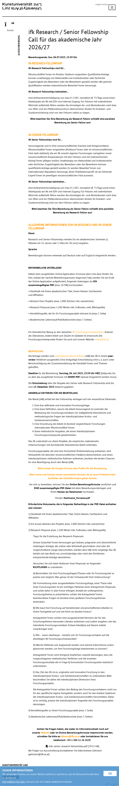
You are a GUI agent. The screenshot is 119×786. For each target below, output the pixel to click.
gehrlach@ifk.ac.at (39, 754)
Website (45, 732)
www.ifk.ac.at (102, 339)
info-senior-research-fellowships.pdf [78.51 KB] (74, 746)
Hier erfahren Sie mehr (13, 781)
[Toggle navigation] (112, 7)
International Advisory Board (70, 355)
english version (101, 4)
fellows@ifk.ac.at (70, 736)
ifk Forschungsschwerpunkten (88, 331)
